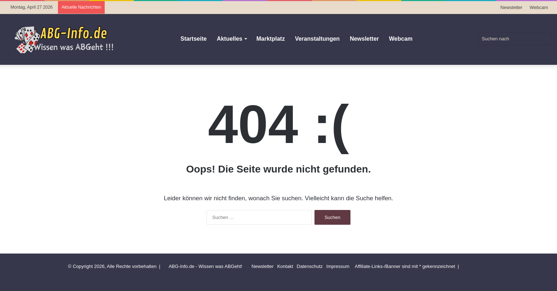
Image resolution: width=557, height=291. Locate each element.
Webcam (539, 7)
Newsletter (511, 7)
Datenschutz (310, 266)
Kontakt (285, 266)
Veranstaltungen (317, 39)
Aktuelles (229, 39)
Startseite (193, 39)
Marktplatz (271, 39)
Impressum (337, 266)
